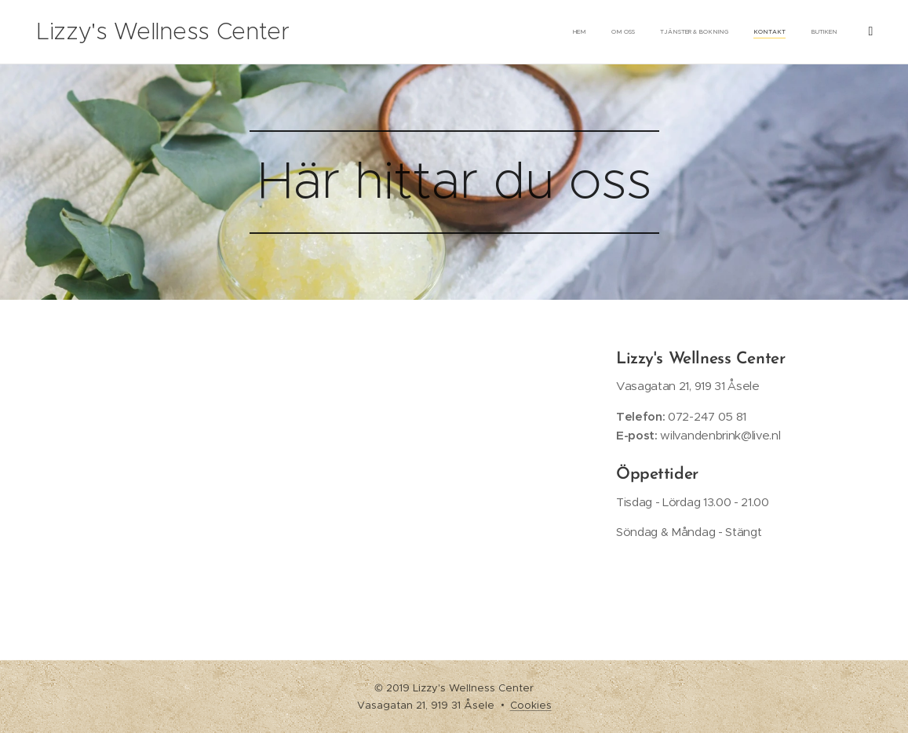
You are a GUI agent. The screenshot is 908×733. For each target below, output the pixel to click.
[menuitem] (734, 32)
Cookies (531, 705)
